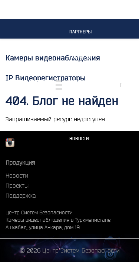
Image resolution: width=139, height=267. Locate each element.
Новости (79, 138)
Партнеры (80, 31)
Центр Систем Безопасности (81, 250)
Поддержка (21, 195)
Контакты (80, 57)
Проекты (79, 113)
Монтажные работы (83, 85)
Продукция (20, 162)
